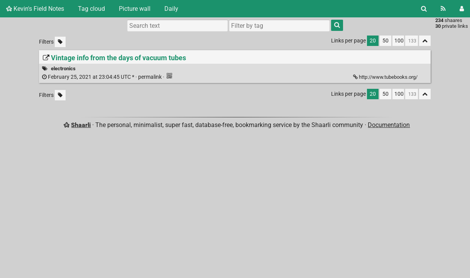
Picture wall (134, 8)
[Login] (461, 8)
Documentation (389, 125)
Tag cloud (91, 8)
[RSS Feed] (443, 8)
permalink (102, 77)
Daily (171, 8)
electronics (63, 68)
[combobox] (279, 25)
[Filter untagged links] (60, 42)
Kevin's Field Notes (35, 8)
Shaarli (81, 125)
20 (373, 40)
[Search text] (177, 25)
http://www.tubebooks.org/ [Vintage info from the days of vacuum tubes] (386, 77)
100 (399, 40)
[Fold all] (425, 41)
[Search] (424, 8)
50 (385, 40)
